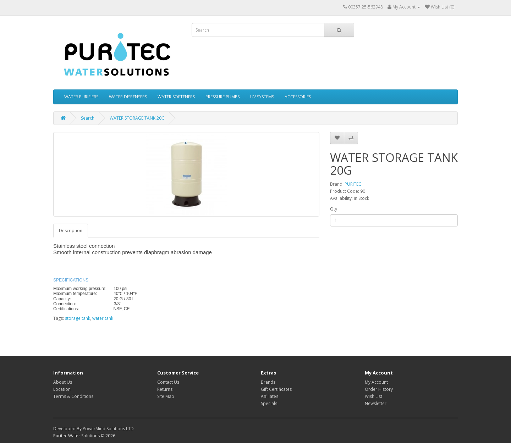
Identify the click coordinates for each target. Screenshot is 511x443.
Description (70, 231)
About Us (62, 382)
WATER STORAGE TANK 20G (137, 118)
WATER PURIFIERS (81, 97)
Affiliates (269, 396)
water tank (102, 318)
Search (87, 118)
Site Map (165, 396)
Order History (379, 389)
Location (62, 389)
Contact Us (168, 382)
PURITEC (353, 184)
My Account (376, 382)
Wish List (373, 396)
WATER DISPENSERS (128, 97)
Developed (64, 429)
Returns (164, 389)
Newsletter (375, 403)
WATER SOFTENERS (176, 97)
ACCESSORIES (298, 97)
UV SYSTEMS (262, 97)
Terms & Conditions (73, 396)
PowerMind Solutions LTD (108, 429)
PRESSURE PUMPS (222, 97)
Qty (333, 209)
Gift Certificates (276, 389)
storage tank (77, 318)
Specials (269, 403)
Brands (268, 382)
